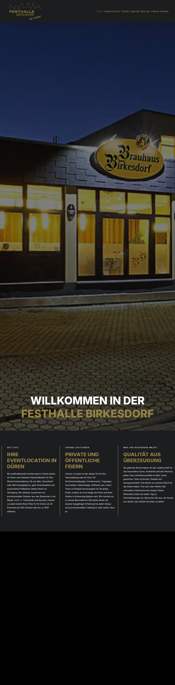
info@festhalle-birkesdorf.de (104, 663)
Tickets (125, 9)
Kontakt (164, 9)
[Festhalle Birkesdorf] (22, 9)
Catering (134, 9)
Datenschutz (138, 652)
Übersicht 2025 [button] (131, 613)
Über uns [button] (145, 9)
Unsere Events (112, 9)
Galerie (155, 9)
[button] (92, 678)
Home (99, 9)
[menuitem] (99, 10)
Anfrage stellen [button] (131, 274)
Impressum (137, 656)
